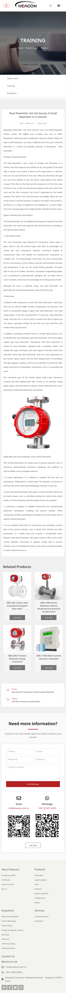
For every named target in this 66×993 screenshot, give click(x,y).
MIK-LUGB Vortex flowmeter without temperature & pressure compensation (48, 607)
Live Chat (17, 617)
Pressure (38, 889)
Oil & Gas (5, 934)
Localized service (42, 916)
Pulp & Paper (7, 925)
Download (39, 921)
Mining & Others (8, 948)
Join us (4, 889)
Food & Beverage (9, 921)
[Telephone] (19, 759)
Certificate (6, 880)
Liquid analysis (41, 880)
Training (11, 85)
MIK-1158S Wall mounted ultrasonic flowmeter (49, 657)
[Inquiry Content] (33, 771)
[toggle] (6, 6)
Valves (37, 902)
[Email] (47, 751)
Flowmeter (39, 875)
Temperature (40, 898)
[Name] (19, 751)
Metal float (9, 296)
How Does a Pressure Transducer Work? (26, 701)
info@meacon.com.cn (19, 808)
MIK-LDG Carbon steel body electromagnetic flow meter (17, 605)
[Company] (47, 759)
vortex (14, 134)
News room (12, 78)
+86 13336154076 (14, 972)
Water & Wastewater (10, 916)
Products (40, 869)
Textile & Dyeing (8, 943)
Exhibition (12, 93)
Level (37, 884)
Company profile (8, 875)
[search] (50, 6)
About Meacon (10, 869)
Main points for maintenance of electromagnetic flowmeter (33, 692)
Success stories (8, 884)
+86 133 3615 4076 (47, 808)
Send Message (33, 784)
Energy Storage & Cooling (12, 930)
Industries (8, 910)
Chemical (5, 939)
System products (42, 893)
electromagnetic (55, 130)
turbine (7, 134)
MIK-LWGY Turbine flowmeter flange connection (17, 658)
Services (40, 910)
